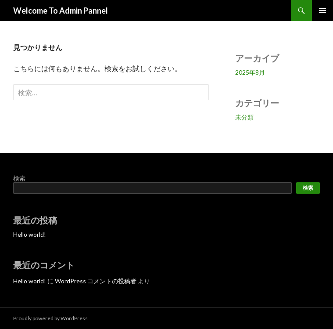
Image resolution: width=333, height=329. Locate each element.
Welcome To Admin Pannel (60, 10)
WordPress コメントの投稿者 (95, 281)
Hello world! (29, 234)
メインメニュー (322, 10)
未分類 (244, 117)
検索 (19, 178)
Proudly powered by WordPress (50, 318)
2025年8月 (250, 72)
